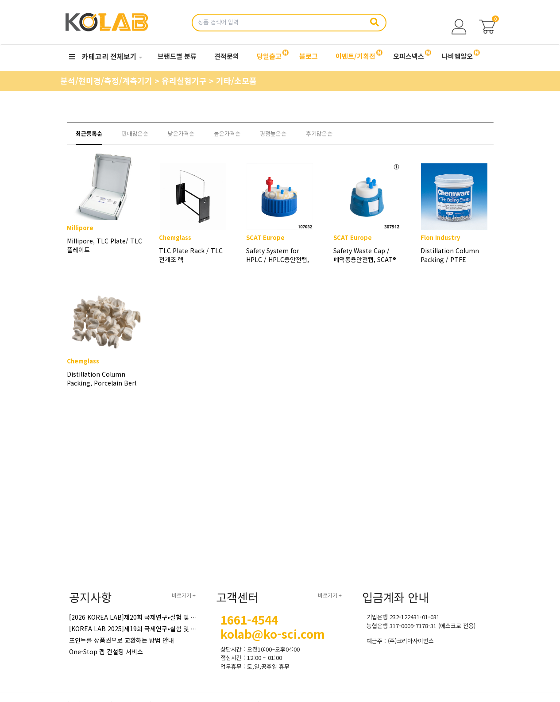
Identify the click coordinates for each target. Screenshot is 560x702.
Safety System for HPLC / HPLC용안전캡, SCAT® (277, 255)
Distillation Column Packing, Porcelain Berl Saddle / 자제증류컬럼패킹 (101, 388)
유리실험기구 (185, 80)
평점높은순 (273, 133)
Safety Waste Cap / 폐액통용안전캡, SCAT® (364, 255)
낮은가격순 (181, 133)
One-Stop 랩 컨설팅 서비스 (106, 651)
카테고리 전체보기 (103, 56)
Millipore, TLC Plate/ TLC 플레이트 (103, 255)
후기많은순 (319, 133)
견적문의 (226, 56)
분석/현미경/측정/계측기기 (107, 80)
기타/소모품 (236, 80)
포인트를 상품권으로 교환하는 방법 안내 (121, 640)
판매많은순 (135, 133)
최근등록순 (89, 133)
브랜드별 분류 (177, 56)
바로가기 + (184, 595)
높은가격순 (227, 133)
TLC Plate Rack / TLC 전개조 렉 (191, 255)
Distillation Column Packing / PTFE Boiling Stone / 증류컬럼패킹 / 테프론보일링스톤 (450, 255)
